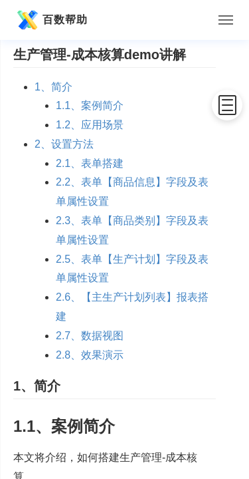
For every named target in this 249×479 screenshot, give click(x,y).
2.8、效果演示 (90, 355)
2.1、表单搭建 (90, 163)
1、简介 (53, 86)
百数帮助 (50, 20)
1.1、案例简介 (90, 105)
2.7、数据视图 (90, 335)
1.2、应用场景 (90, 124)
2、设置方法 (64, 144)
